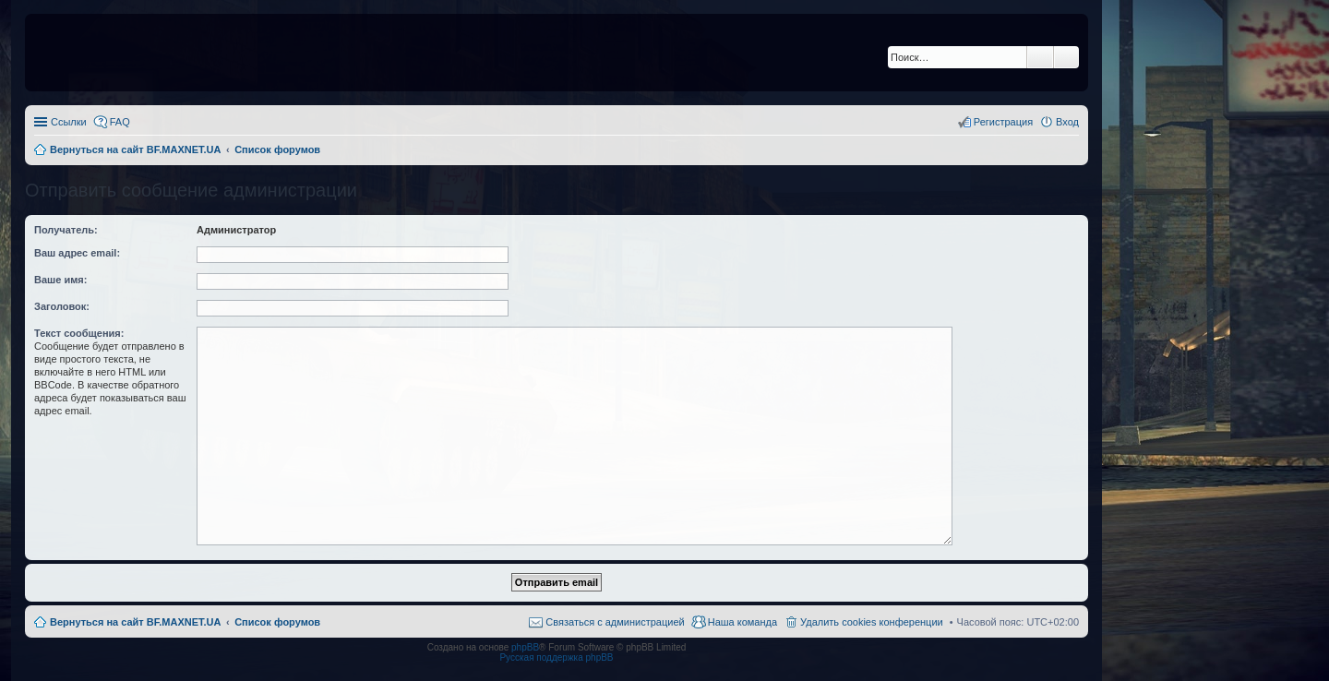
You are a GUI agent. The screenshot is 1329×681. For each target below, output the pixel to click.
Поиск (1040, 57)
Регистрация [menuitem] (1003, 121)
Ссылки (69, 121)
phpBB (525, 647)
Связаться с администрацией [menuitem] (614, 621)
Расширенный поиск (1066, 57)
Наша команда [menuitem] (742, 621)
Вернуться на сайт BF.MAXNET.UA (135, 621)
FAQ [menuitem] (120, 121)
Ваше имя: (60, 279)
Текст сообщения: (79, 333)
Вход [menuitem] (1067, 121)
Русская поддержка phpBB (556, 657)
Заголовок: (62, 306)
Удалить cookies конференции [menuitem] (871, 621)
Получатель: (66, 229)
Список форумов (277, 621)
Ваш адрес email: (77, 252)
